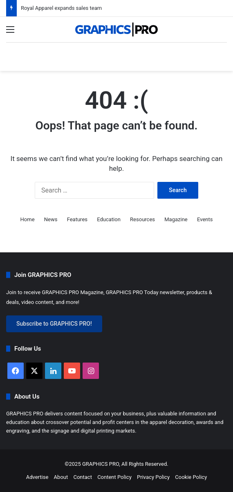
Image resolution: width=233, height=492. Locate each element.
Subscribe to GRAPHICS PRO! (54, 323)
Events (205, 219)
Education (109, 219)
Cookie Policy (191, 477)
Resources (142, 219)
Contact (82, 477)
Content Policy (114, 477)
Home (27, 219)
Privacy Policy (153, 477)
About (61, 477)
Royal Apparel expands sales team (61, 8)
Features (77, 219)
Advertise (37, 477)
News (51, 219)
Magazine (175, 219)
